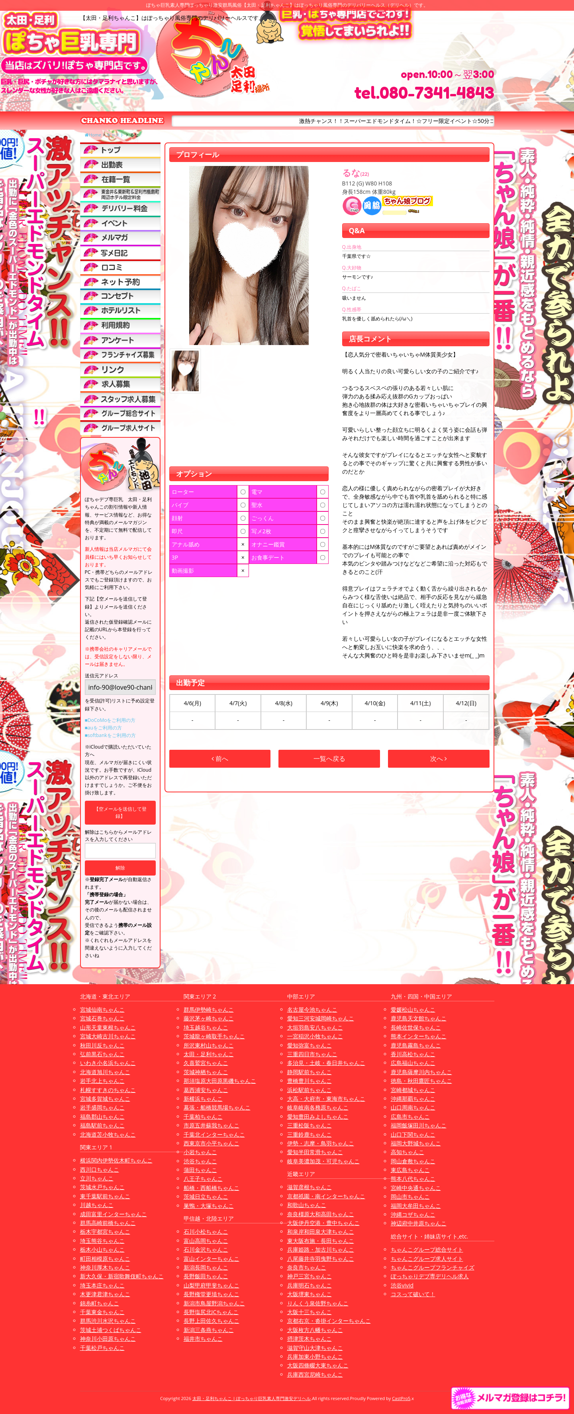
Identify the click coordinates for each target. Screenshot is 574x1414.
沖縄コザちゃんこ (413, 1214)
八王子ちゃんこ (203, 1178)
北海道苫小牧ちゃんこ (108, 1134)
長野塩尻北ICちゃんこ (211, 1312)
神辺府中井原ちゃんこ (419, 1223)
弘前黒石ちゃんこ (102, 1054)
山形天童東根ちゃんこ (108, 1027)
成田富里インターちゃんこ (113, 1214)
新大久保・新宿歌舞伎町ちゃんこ (122, 1276)
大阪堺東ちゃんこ (309, 1294)
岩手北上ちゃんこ (102, 1080)
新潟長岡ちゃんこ (206, 1267)
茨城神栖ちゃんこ (206, 1072)
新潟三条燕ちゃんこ (209, 1330)
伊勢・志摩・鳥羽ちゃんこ (320, 1143)
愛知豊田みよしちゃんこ (318, 1116)
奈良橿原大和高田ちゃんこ (320, 1214)
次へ (438, 758)
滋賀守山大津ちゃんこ (315, 1348)
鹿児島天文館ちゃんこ (419, 1018)
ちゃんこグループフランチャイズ (432, 1267)
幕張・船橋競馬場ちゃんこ (217, 1107)
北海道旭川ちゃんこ (105, 1072)
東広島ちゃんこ (410, 1170)
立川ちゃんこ (97, 1178)
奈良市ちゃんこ (306, 1267)
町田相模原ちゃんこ (105, 1258)
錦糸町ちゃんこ (99, 1303)
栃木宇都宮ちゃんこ (105, 1231)
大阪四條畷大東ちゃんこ (318, 1365)
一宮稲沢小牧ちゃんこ (315, 1036)
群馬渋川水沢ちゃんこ (108, 1320)
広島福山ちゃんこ (413, 1063)
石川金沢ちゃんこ (206, 1249)
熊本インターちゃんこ (419, 1036)
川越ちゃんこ (97, 1205)
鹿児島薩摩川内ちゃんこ (421, 1072)
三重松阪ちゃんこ (309, 1125)
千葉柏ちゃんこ (203, 1116)
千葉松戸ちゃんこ (102, 1348)
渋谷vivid (402, 1285)
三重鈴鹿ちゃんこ (309, 1134)
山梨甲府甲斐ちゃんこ (211, 1285)
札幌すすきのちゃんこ (108, 1090)
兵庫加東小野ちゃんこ (315, 1356)
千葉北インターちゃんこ (214, 1134)
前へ (220, 758)
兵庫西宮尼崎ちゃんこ (315, 1374)
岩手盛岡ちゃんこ (102, 1107)
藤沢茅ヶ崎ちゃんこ (209, 1018)
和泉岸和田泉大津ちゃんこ (320, 1231)
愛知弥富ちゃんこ (309, 1045)
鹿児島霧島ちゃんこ (416, 1045)
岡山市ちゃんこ (410, 1196)
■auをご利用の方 (103, 727)
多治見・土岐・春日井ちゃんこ (326, 1063)
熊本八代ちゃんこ (413, 1178)
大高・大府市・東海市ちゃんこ (326, 1098)
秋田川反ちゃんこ (102, 1045)
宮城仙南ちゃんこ (102, 1009)
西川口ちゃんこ (99, 1169)
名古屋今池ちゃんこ (312, 1009)
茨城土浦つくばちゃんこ (110, 1330)
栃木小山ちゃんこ (102, 1249)
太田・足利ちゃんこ (209, 1054)
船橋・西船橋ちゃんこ (211, 1188)
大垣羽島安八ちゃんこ (315, 1027)
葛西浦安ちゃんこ (206, 1090)
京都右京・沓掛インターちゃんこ (329, 1320)
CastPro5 (401, 1398)
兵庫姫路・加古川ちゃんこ (320, 1249)
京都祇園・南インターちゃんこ (326, 1196)
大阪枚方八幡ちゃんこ (315, 1330)
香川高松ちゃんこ (413, 1054)
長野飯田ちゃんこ (206, 1276)
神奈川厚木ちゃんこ (105, 1267)
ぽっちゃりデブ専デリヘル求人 (430, 1276)
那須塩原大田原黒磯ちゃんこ (220, 1080)
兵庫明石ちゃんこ (309, 1285)
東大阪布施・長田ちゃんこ (320, 1240)
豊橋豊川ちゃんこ (309, 1080)
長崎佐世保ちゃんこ (416, 1027)
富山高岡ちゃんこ (206, 1240)
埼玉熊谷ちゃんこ (102, 1240)
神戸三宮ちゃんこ (309, 1276)
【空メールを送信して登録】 (120, 812)
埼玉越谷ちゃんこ (206, 1027)
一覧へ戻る (329, 758)
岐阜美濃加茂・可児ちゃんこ (323, 1161)
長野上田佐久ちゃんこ (211, 1320)
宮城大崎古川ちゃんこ (108, 1036)
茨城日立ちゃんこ (206, 1196)
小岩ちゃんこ (200, 1152)
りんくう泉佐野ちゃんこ (318, 1303)
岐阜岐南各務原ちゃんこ (318, 1107)
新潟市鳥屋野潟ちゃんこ (214, 1303)
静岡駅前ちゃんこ (309, 1072)
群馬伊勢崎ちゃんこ (209, 1009)
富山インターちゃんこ (211, 1258)
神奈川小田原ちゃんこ (108, 1338)
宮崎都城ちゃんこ (413, 1090)
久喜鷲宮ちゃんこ (206, 1063)
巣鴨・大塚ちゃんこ (209, 1205)
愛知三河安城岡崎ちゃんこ (320, 1018)
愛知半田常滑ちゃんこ (315, 1152)
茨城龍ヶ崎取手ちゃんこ (214, 1036)
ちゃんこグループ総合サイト (427, 1249)
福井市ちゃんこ (203, 1338)
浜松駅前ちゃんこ (309, 1090)
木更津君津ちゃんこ (105, 1294)
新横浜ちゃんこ (203, 1098)
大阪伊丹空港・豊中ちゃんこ (323, 1223)
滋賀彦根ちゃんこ (309, 1187)
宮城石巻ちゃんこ (102, 1018)
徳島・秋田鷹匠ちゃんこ (421, 1080)
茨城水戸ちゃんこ (102, 1187)
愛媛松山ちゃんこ (413, 1009)
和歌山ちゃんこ (306, 1205)
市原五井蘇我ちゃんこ (211, 1125)
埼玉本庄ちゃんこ (102, 1285)
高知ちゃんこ (407, 1152)
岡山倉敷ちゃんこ (413, 1161)
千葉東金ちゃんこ (102, 1312)
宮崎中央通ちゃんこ (416, 1188)
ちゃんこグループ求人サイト (427, 1258)
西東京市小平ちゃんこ (211, 1143)
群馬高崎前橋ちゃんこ (108, 1223)
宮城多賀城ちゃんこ (105, 1098)
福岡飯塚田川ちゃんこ (419, 1125)
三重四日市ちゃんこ (312, 1054)
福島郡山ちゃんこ (102, 1116)
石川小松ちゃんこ (206, 1231)
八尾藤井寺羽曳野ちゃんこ (320, 1258)
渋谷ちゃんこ (200, 1161)
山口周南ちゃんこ (413, 1107)
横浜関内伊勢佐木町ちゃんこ (116, 1160)
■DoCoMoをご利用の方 (110, 720)
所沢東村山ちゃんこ (209, 1045)
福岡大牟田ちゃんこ (416, 1205)
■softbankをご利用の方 (110, 735)
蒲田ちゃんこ (200, 1170)
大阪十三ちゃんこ (309, 1312)
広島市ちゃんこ (410, 1116)
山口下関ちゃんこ (413, 1134)
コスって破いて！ (413, 1294)
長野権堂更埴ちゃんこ (211, 1294)
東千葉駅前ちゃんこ (105, 1196)
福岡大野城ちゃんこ (416, 1143)
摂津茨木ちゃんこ (309, 1338)
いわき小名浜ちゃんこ (108, 1063)
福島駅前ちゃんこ (102, 1125)
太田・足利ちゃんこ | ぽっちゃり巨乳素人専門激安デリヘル (251, 1398)
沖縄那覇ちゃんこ (413, 1098)
